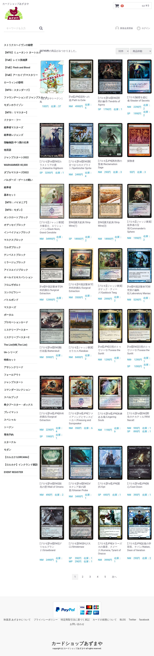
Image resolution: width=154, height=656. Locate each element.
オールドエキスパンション (18, 277)
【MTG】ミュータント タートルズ (20, 52)
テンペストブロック (15, 254)
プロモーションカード (16, 322)
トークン (9, 427)
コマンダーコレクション (17, 389)
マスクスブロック (13, 239)
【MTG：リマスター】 (16, 112)
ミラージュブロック (15, 262)
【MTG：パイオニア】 (16, 202)
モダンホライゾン (13, 105)
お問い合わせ (77, 624)
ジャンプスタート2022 (16, 157)
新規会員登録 (124, 28)
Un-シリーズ (10, 352)
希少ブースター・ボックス (18, 404)
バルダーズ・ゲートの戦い (18, 180)
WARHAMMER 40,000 (16, 165)
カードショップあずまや (77, 643)
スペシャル (10, 419)
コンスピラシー (12, 292)
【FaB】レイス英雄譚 (15, 60)
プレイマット (11, 412)
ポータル (9, 314)
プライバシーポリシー (46, 619)
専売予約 (9, 434)
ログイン (143, 28)
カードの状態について (105, 619)
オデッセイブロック (15, 224)
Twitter (132, 619)
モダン (7, 449)
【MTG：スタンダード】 (17, 90)
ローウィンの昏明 (13, 82)
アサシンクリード (13, 367)
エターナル (10, 442)
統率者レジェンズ (13, 135)
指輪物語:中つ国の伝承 (16, 142)
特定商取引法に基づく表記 (75, 619)
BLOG (123, 619)
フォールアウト (12, 374)
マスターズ (10, 307)
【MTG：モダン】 (13, 209)
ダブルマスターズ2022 (16, 172)
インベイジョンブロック (17, 232)
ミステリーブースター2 (16, 337)
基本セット (10, 194)
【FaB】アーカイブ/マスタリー (20, 75)
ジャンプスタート (13, 382)
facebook (144, 619)
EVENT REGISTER (13, 472)
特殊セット (10, 359)
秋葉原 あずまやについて (17, 619)
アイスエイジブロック (16, 269)
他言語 (7, 150)
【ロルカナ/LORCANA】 (17, 457)
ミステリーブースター (16, 329)
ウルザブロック (12, 247)
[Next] (114, 577)
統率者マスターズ (13, 127)
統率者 (7, 187)
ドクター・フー (12, 120)
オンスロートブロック (16, 217)
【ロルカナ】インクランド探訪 (20, 464)
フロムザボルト (12, 284)
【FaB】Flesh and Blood (17, 67)
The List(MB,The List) (15, 344)
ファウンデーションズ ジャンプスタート (20, 97)
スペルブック (11, 397)
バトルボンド (11, 299)
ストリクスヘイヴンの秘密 (18, 45)
